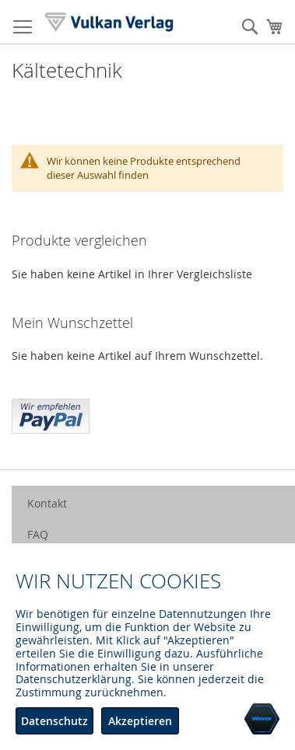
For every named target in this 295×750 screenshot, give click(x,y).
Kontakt (47, 503)
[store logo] (109, 22)
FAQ (37, 534)
